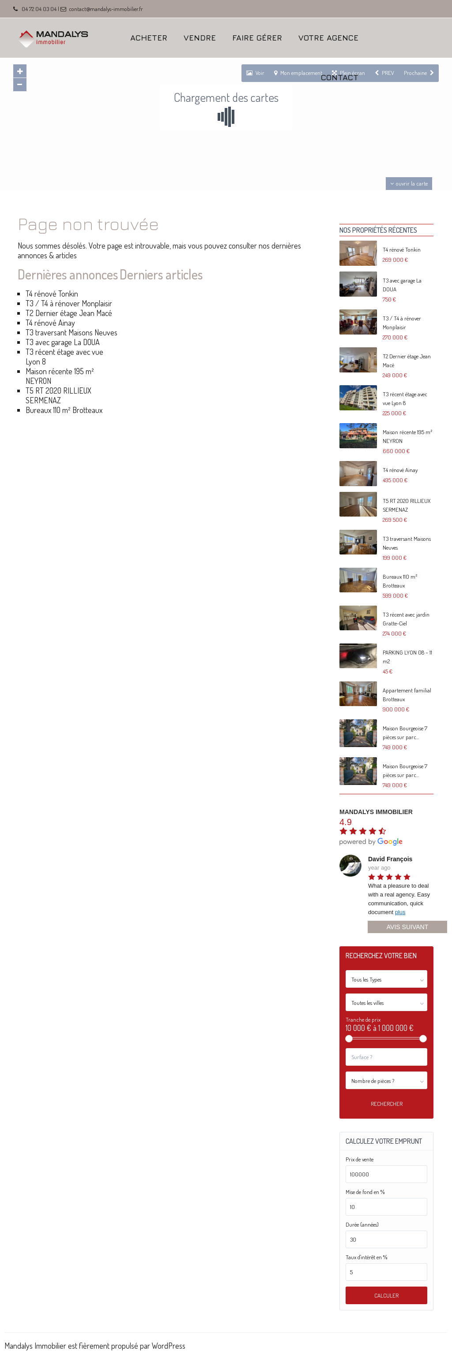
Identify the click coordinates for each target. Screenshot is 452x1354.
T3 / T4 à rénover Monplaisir (69, 303)
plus (400, 912)
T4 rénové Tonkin (52, 293)
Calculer (386, 1295)
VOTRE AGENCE (328, 37)
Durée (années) (362, 1225)
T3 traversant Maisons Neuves (71, 332)
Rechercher (387, 1103)
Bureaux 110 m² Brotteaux (64, 410)
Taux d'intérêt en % (366, 1257)
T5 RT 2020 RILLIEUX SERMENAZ (58, 395)
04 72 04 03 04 (39, 8)
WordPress (168, 1345)
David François (390, 859)
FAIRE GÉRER (257, 37)
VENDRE (200, 37)
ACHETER (148, 37)
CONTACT (339, 77)
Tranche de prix (363, 1020)
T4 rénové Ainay (50, 322)
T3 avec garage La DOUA (63, 342)
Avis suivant (407, 926)
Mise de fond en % (365, 1192)
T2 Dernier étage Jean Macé (69, 313)
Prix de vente (359, 1159)
